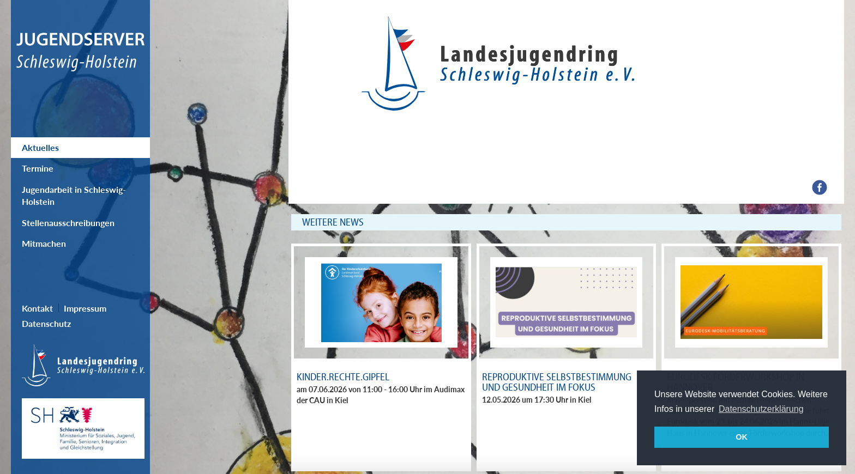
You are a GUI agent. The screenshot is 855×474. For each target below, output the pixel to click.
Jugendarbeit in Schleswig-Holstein (74, 195)
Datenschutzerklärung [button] (761, 409)
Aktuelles (40, 147)
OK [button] (742, 437)
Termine (37, 168)
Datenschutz (46, 323)
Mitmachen (44, 243)
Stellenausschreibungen (68, 222)
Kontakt (37, 308)
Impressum (85, 308)
